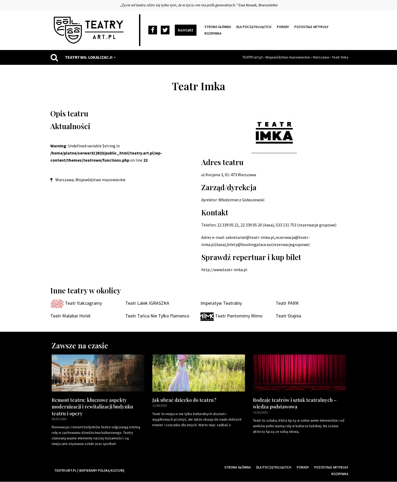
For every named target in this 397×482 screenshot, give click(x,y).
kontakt (185, 30)
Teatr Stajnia (288, 316)
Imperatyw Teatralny (221, 303)
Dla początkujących (253, 27)
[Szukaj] (54, 57)
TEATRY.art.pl (252, 57)
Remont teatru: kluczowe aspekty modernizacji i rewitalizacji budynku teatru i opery (92, 407)
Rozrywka (212, 33)
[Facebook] (152, 30)
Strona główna (217, 27)
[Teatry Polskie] (90, 30)
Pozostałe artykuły (311, 27)
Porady (283, 27)
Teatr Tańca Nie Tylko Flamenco (157, 316)
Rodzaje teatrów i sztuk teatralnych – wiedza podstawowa (295, 403)
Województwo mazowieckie (287, 57)
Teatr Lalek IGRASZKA (147, 303)
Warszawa (321, 57)
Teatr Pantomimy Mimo (238, 316)
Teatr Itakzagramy (83, 303)
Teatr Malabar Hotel (70, 316)
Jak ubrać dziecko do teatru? (184, 400)
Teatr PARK (287, 303)
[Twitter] (165, 30)
